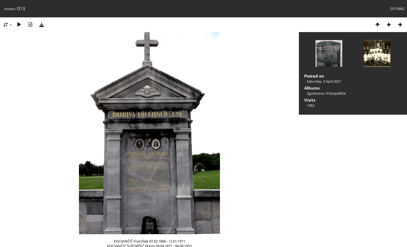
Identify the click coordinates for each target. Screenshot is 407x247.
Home (9, 8)
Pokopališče (336, 93)
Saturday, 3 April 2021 (324, 81)
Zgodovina (315, 93)
